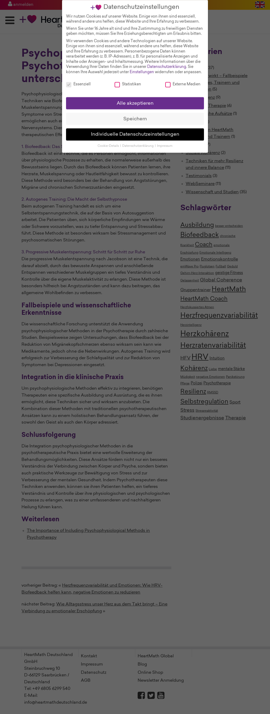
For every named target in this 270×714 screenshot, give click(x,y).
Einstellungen (142, 68)
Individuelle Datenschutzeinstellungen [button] (135, 130)
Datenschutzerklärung (166, 63)
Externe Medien (183, 80)
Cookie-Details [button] (109, 142)
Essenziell (78, 80)
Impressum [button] (164, 142)
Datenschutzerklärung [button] (138, 142)
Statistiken (128, 80)
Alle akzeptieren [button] (135, 99)
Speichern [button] (135, 115)
